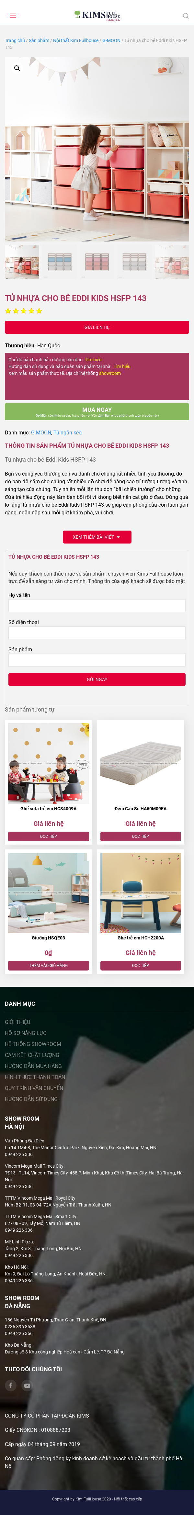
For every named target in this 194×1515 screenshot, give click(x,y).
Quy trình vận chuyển (34, 1088)
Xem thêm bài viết (97, 537)
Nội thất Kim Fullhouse (75, 40)
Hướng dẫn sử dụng (31, 1099)
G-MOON (111, 40)
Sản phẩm (39, 40)
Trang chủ (15, 40)
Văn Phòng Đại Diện (24, 1140)
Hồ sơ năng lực (25, 1033)
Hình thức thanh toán (35, 1077)
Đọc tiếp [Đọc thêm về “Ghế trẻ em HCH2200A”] (140, 965)
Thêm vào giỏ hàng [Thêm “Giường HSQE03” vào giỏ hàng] (48, 965)
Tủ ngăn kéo (67, 433)
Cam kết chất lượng (32, 1055)
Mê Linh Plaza (19, 1241)
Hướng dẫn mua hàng (33, 1066)
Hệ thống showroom (33, 1044)
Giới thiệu (17, 1022)
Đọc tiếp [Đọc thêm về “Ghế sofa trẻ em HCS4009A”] (48, 836)
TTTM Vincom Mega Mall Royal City (40, 1198)
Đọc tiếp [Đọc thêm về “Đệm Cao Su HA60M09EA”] (140, 836)
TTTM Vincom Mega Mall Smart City (40, 1216)
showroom (110, 373)
